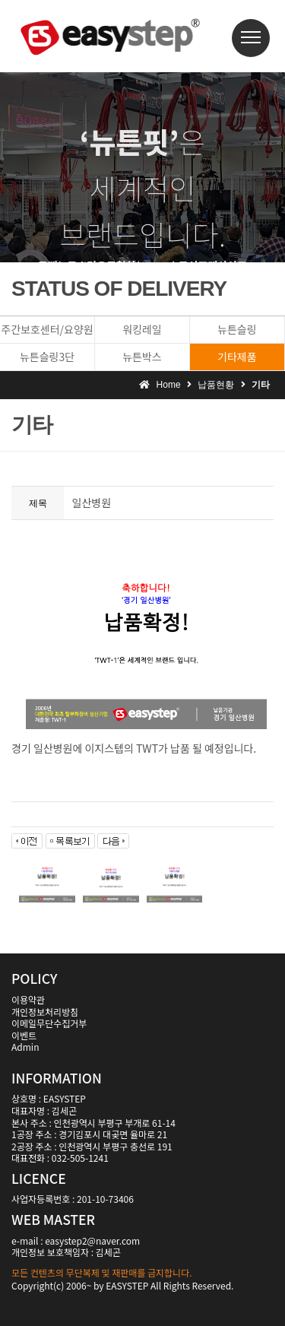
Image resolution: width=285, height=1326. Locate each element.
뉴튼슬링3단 (47, 356)
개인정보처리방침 (44, 1011)
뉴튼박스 (142, 356)
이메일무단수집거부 (49, 1023)
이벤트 (23, 1035)
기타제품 (237, 356)
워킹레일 (142, 329)
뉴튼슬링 (237, 329)
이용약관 (28, 999)
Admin (25, 1046)
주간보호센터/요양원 (47, 329)
